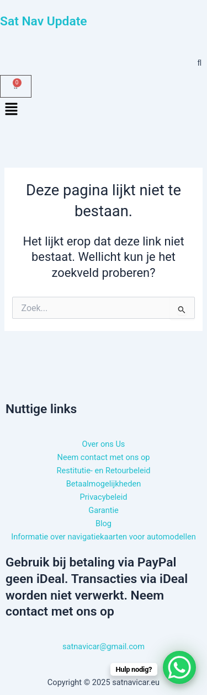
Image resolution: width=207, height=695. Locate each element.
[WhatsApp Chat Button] (179, 667)
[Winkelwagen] (15, 86)
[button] (103, 110)
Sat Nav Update (43, 21)
